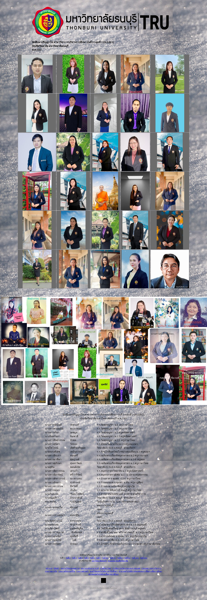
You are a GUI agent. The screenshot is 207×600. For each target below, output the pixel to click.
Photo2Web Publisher (108, 588)
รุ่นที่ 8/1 (113, 558)
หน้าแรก (49, 568)
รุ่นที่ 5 (86, 558)
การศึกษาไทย (105, 568)
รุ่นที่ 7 (98, 558)
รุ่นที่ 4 (80, 558)
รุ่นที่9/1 (120, 558)
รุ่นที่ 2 (68, 558)
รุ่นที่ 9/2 (127, 558)
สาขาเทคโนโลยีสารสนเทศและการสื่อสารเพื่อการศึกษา (140, 571)
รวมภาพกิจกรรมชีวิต (66, 571)
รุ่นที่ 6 (92, 558)
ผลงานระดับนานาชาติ (90, 568)
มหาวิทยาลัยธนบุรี (99, 561)
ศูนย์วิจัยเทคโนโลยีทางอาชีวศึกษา (104, 571)
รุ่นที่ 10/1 (135, 558)
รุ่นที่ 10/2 (143, 558)
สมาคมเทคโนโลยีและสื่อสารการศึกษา (103, 574)
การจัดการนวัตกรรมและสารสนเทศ (126, 568)
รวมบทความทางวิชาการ (151, 568)
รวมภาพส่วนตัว (82, 571)
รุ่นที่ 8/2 (105, 558)
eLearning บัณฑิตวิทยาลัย (118, 561)
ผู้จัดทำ (56, 568)
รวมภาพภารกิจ (51, 571)
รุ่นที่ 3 (74, 558)
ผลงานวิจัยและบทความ (70, 568)
